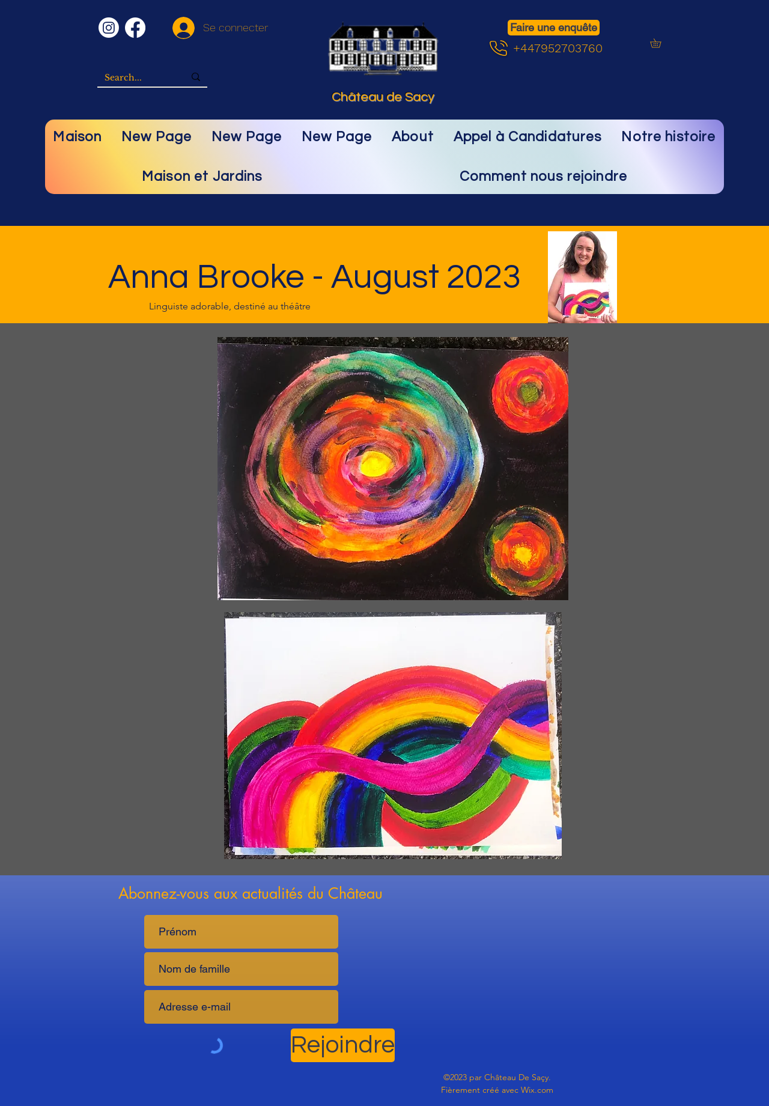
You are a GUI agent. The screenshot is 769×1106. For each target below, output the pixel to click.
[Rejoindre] (343, 1045)
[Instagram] (109, 27)
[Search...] (135, 78)
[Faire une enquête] (554, 27)
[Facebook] (135, 27)
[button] (660, 42)
